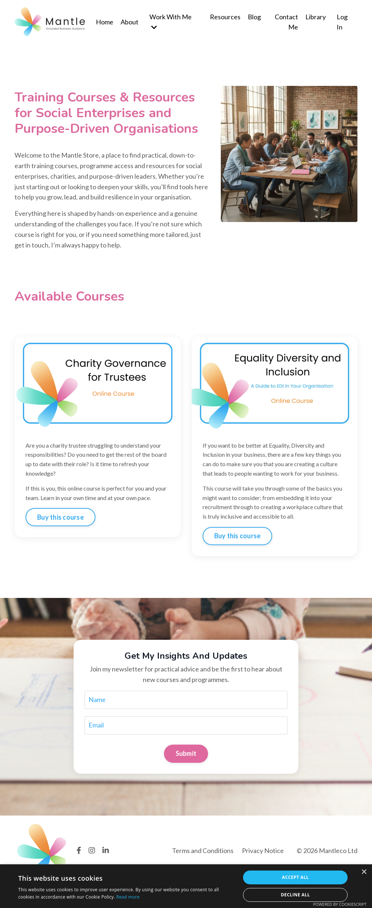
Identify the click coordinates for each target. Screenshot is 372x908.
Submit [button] (186, 753)
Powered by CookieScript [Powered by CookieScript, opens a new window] (340, 904)
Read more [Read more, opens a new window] (128, 897)
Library (315, 17)
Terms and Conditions (203, 850)
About (129, 22)
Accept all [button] (295, 877)
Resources (225, 17)
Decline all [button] (295, 895)
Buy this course (60, 517)
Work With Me (170, 22)
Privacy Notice (263, 850)
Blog (254, 17)
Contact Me (286, 22)
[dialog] (186, 886)
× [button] (364, 872)
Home (104, 22)
